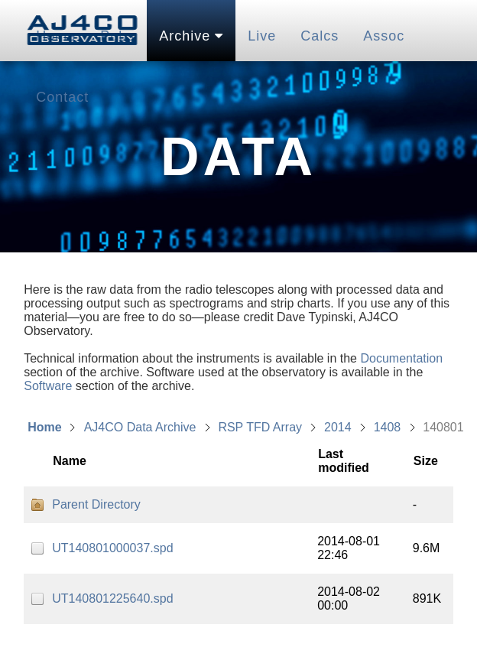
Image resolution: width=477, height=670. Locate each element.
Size (426, 460)
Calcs (319, 36)
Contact (62, 97)
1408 (387, 427)
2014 (338, 427)
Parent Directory (96, 504)
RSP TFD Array (260, 427)
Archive (191, 36)
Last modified (343, 460)
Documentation (401, 358)
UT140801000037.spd (112, 548)
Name (69, 460)
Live (262, 36)
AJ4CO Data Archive (140, 427)
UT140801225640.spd (112, 598)
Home (44, 427)
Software (48, 385)
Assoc (383, 36)
